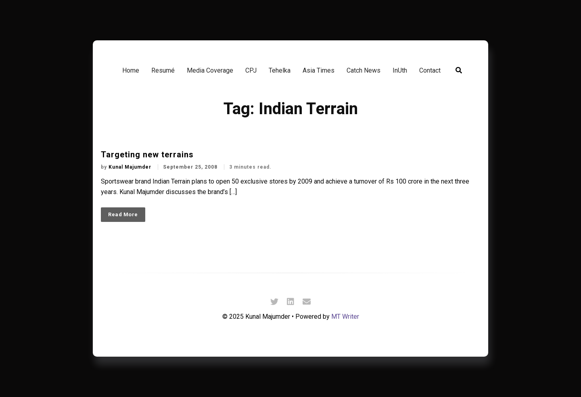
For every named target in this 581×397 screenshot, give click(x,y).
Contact (430, 70)
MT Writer (345, 316)
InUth (400, 70)
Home (130, 70)
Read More (123, 214)
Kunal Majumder (131, 167)
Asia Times (318, 70)
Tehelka (279, 70)
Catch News (363, 70)
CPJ (251, 70)
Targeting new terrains (147, 154)
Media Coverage (210, 70)
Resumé (163, 70)
